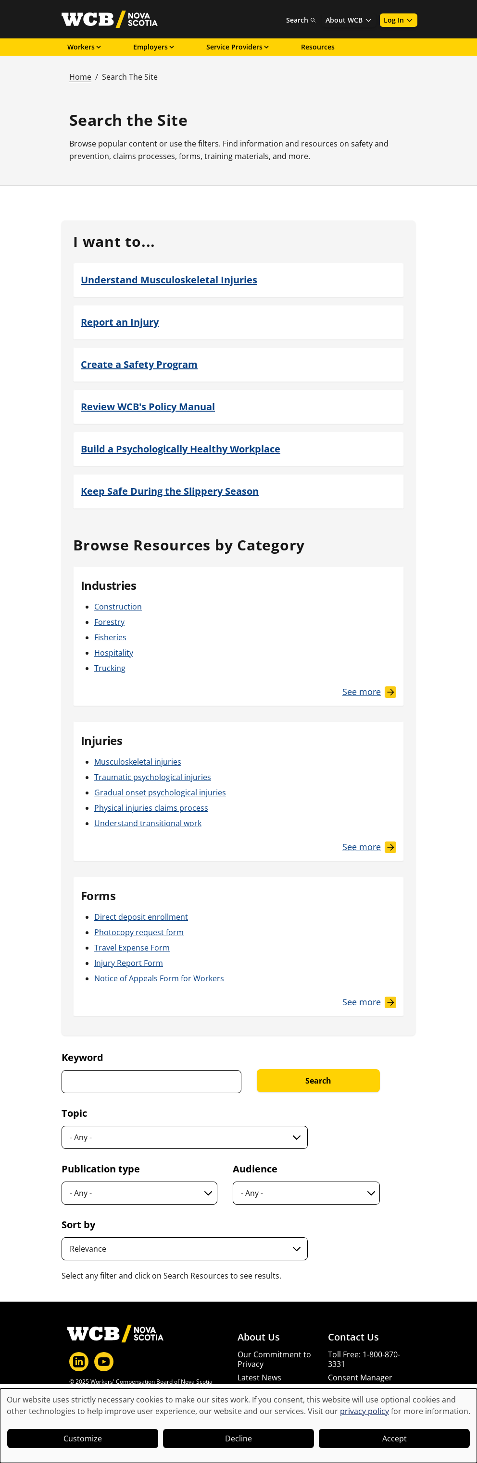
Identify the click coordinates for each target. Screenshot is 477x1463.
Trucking (110, 668)
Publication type (101, 1168)
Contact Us (353, 1337)
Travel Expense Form (132, 947)
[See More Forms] (369, 1002)
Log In (399, 19)
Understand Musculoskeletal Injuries (169, 279)
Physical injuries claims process (151, 808)
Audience (255, 1168)
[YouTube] (103, 1361)
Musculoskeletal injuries (137, 761)
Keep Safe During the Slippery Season (170, 491)
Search (301, 19)
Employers (154, 46)
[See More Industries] (369, 691)
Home (80, 77)
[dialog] (238, 1426)
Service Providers (238, 46)
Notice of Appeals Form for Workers (159, 978)
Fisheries (110, 637)
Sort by (78, 1224)
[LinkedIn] (78, 1361)
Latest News (259, 1377)
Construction (118, 606)
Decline (238, 1438)
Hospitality (113, 652)
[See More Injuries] (369, 847)
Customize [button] (82, 1438)
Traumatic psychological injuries (152, 777)
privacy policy (364, 1411)
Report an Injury (120, 322)
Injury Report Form (128, 963)
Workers (84, 46)
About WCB (349, 19)
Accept (394, 1438)
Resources (318, 46)
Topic (74, 1113)
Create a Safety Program (139, 364)
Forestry (109, 622)
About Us (259, 1337)
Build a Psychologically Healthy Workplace (180, 448)
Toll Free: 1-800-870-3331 (364, 1359)
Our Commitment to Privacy (274, 1359)
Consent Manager (360, 1377)
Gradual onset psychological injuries (160, 792)
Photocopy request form (139, 932)
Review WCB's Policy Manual (148, 406)
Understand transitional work (147, 823)
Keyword (82, 1057)
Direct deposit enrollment (141, 917)
